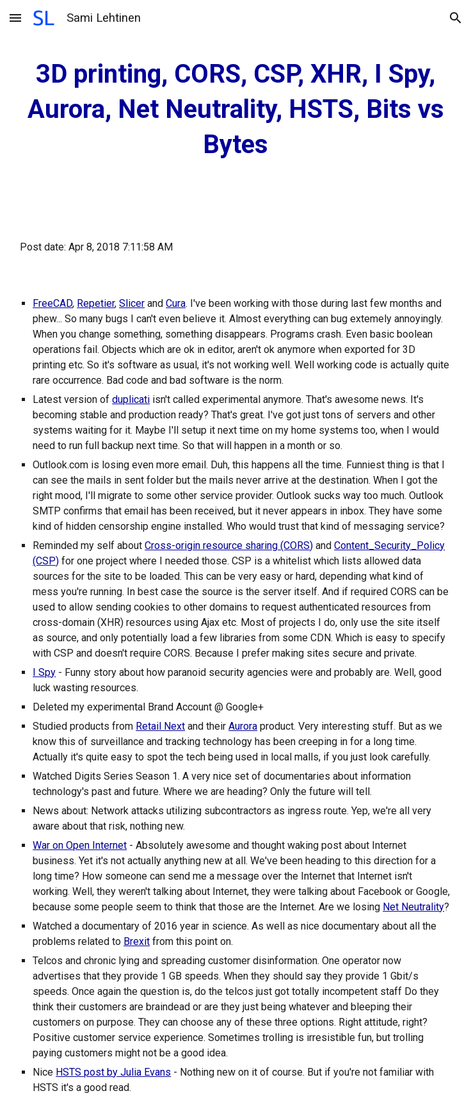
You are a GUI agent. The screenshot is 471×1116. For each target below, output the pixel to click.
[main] (235, 109)
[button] (15, 17)
